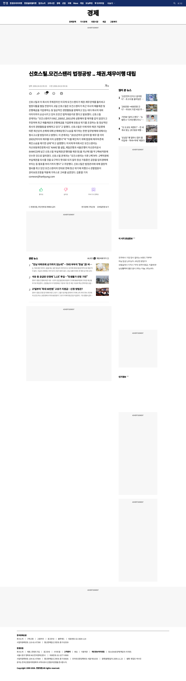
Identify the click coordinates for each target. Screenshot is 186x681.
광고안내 (51, 638)
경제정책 (72, 21)
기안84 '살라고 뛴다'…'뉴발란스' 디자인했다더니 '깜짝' (132, 119)
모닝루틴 (89, 3)
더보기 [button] (110, 3)
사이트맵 (57, 651)
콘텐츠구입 (36, 651)
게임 (81, 3)
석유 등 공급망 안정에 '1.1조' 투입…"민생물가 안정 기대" (60, 276)
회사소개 (20, 638)
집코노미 (41, 3)
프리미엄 (100, 3)
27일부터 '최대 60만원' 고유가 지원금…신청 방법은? (57, 289)
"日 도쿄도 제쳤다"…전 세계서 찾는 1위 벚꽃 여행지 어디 (132, 130)
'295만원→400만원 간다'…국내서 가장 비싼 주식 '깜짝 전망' (132, 109)
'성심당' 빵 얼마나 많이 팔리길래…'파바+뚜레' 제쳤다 (133, 139)
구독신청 (30, 638)
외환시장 (94, 21)
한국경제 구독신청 (88, 207)
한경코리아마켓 (16, 3)
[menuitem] (30, 93)
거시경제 (83, 21)
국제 (69, 3)
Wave (75, 3)
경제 (58, 3)
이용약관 (84, 651)
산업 (64, 3)
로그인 (180, 3)
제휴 (28, 651)
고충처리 (40, 638)
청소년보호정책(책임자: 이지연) (119, 651)
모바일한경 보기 (103, 207)
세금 (104, 21)
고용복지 (113, 21)
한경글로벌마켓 (30, 3)
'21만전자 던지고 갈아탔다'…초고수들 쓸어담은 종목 (132, 99)
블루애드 (61, 638)
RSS (76, 651)
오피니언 (51, 3)
